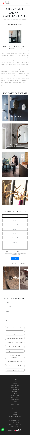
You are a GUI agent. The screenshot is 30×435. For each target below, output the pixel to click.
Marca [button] (8, 302)
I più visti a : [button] (9, 320)
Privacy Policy (23, 253)
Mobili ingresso (15, 387)
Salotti (15, 383)
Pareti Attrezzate (15, 385)
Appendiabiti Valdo (22, 19)
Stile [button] (9, 316)
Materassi (15, 412)
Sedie (15, 403)
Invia (15, 258)
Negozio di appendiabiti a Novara (14, 370)
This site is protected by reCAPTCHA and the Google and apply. (15, 254)
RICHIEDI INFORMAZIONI (15, 25)
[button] (26, 278)
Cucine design (15, 395)
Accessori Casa (9, 19)
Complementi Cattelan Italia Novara (15, 346)
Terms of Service (14, 254)
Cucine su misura (15, 399)
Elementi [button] (8, 307)
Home (5, 19)
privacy (22, 252)
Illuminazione (15, 391)
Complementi (15, 19)
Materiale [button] (8, 311)
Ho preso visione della (16, 252)
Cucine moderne (15, 397)
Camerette (15, 409)
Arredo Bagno (15, 389)
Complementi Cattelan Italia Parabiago (14, 342)
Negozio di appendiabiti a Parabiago (14, 366)
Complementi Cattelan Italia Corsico (14, 338)
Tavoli (15, 401)
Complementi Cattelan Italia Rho (14, 327)
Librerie (15, 381)
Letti (15, 407)
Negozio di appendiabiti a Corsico (14, 361)
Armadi (15, 414)
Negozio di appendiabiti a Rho (15, 351)
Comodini (15, 411)
